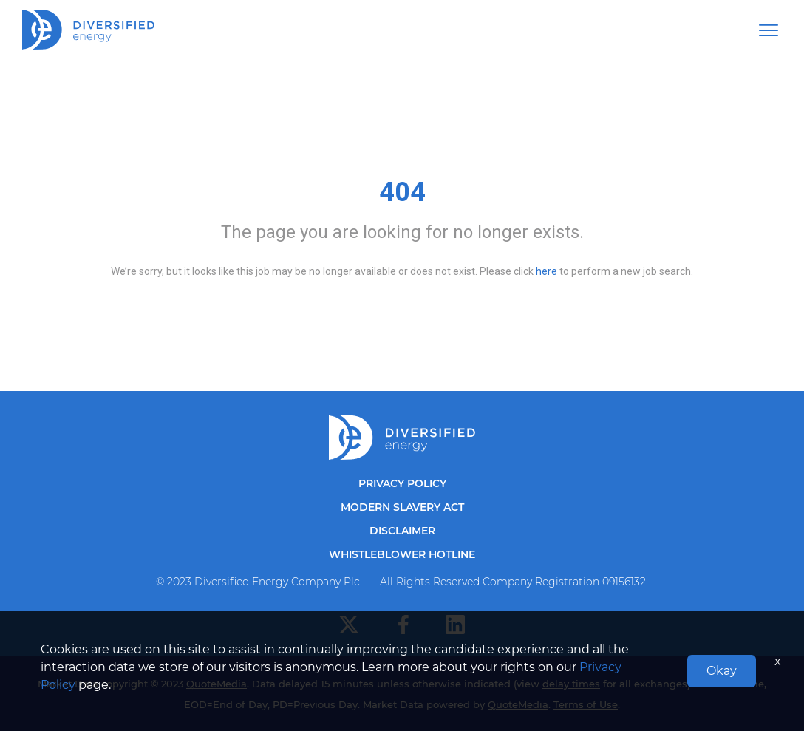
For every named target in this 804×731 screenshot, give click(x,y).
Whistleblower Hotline (402, 554)
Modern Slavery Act (402, 507)
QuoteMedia (216, 684)
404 (402, 192)
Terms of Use (585, 704)
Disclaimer (402, 530)
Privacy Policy (402, 483)
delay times (571, 684)
